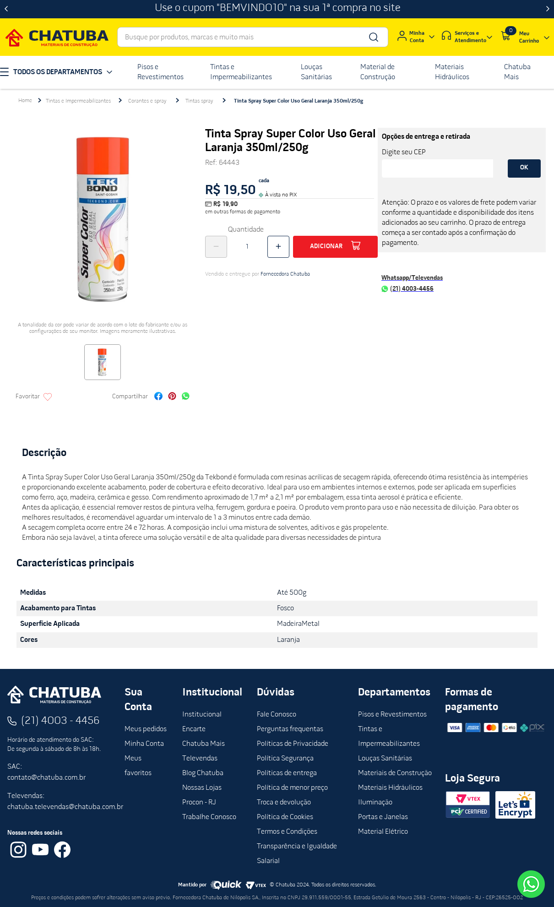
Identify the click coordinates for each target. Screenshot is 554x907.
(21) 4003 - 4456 (60, 721)
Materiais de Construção (395, 773)
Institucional (202, 714)
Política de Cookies (285, 817)
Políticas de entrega (287, 773)
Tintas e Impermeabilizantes (78, 101)
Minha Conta (144, 744)
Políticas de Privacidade (292, 744)
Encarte (194, 729)
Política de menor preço (292, 788)
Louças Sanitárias (385, 758)
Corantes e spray (147, 101)
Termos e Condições (287, 832)
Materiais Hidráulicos (390, 788)
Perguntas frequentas (290, 729)
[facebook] (158, 397)
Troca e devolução (284, 802)
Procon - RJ (199, 802)
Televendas (199, 758)
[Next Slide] (547, 9)
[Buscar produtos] (372, 37)
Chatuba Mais (203, 744)
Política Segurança (285, 758)
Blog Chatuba (202, 773)
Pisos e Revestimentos (392, 714)
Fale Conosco (276, 714)
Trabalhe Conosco (209, 817)
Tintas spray (199, 101)
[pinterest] (172, 397)
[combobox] (252, 37)
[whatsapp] (186, 397)
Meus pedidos (146, 729)
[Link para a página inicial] (25, 100)
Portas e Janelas (383, 817)
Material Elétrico (383, 832)
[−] (216, 247)
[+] (278, 247)
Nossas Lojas (202, 788)
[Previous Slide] (6, 9)
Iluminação (375, 802)
